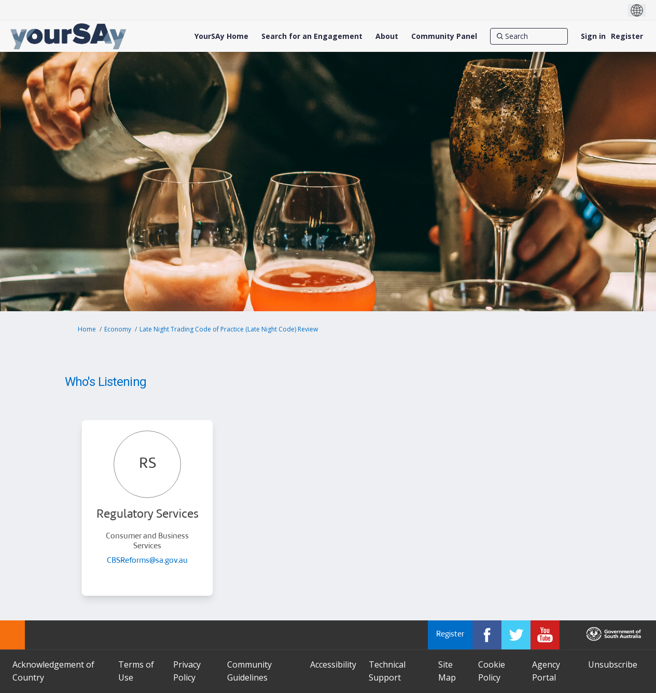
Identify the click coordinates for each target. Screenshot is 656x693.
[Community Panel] (444, 36)
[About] (387, 36)
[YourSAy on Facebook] (486, 634)
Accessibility (333, 664)
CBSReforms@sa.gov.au (147, 561)
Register (627, 36)
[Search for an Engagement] (312, 36)
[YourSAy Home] (221, 36)
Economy (117, 329)
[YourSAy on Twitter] (516, 634)
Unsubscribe (612, 664)
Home (87, 329)
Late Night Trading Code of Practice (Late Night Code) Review (228, 329)
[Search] (529, 36)
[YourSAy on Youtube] (545, 634)
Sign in (593, 36)
